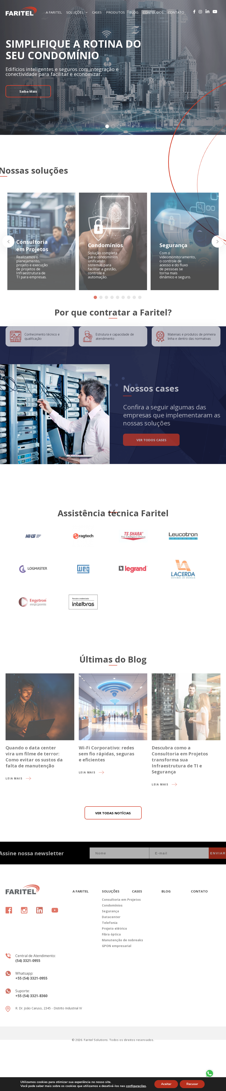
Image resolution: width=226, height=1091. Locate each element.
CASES (97, 12)
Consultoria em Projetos (113, 914)
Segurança (110, 926)
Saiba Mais (28, 91)
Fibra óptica (111, 949)
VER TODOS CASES (166, 440)
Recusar (192, 1084)
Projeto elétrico (113, 943)
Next (218, 256)
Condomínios (112, 920)
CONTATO (176, 12)
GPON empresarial (113, 961)
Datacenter (111, 932)
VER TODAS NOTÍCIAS (113, 831)
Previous (8, 256)
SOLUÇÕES (77, 12)
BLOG (133, 12)
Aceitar (166, 1084)
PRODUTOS (115, 12)
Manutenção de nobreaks (113, 955)
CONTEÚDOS (153, 12)
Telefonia (109, 938)
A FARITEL (54, 12)
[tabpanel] (113, 67)
